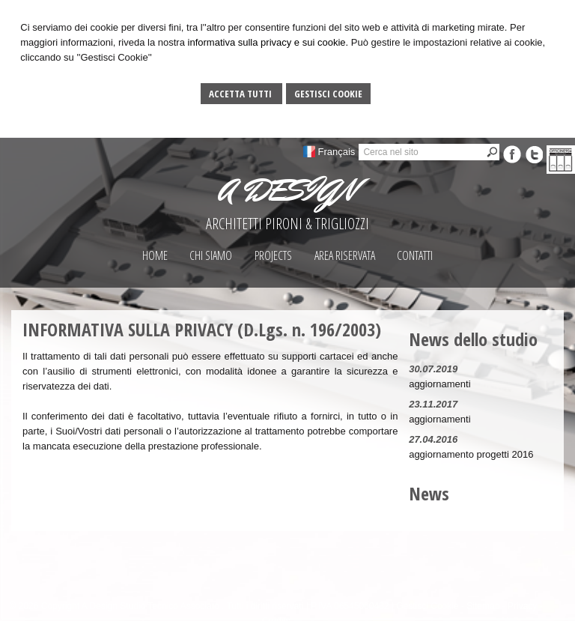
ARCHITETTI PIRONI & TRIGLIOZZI (287, 223)
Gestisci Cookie (328, 93)
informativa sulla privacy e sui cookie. (268, 42)
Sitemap (482, 606)
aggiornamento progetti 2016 (471, 454)
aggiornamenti (439, 384)
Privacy (522, 606)
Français (337, 151)
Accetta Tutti (241, 93)
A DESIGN (287, 190)
